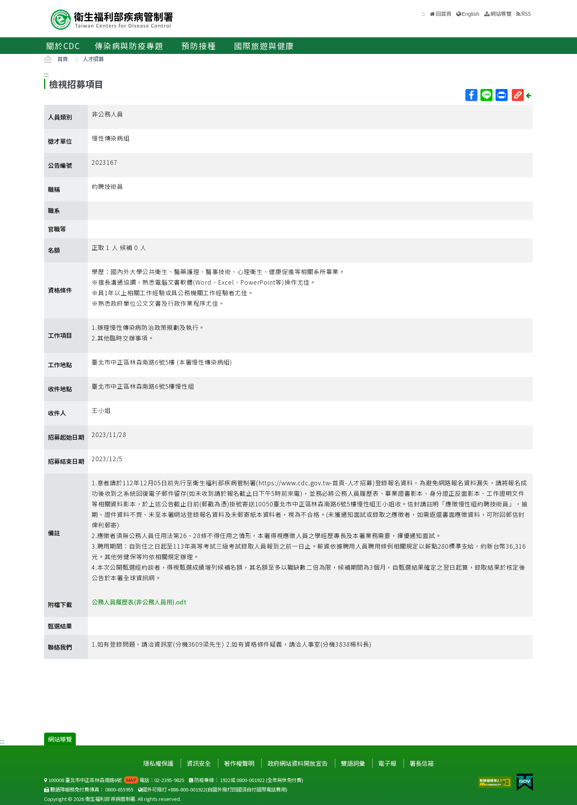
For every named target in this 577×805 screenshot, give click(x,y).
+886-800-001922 (187, 789)
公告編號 (60, 165)
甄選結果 (60, 625)
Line (486, 95)
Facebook (471, 95)
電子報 (387, 763)
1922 (225, 780)
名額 (54, 250)
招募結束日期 (66, 461)
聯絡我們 (60, 647)
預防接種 (198, 45)
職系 (54, 210)
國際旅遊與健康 (264, 45)
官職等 (57, 228)
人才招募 (93, 59)
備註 (54, 532)
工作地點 (60, 364)
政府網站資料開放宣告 (297, 763)
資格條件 (60, 289)
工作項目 (60, 335)
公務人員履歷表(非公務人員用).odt (139, 601)
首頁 (62, 59)
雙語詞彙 (353, 763)
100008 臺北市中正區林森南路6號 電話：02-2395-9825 (114, 780)
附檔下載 (60, 604)
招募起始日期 (66, 437)
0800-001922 (250, 780)
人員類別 (60, 116)
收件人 (57, 412)
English (470, 14)
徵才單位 (60, 141)
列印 (501, 95)
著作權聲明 (239, 763)
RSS (526, 13)
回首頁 (443, 13)
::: (46, 74)
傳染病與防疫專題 (129, 45)
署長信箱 (422, 763)
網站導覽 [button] (500, 13)
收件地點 (60, 388)
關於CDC (63, 45)
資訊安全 (199, 763)
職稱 (54, 189)
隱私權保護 (158, 763)
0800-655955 (119, 789)
